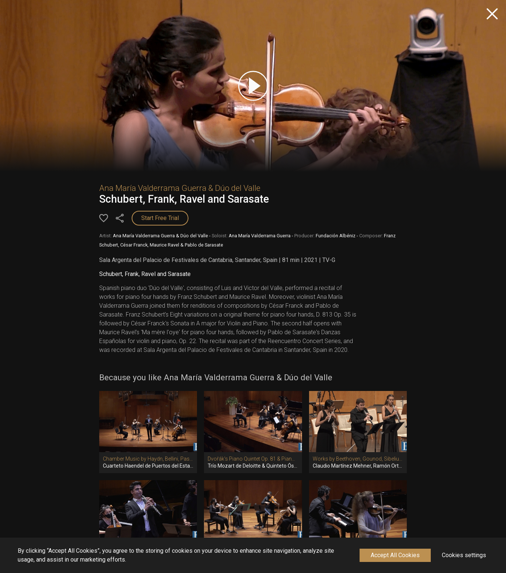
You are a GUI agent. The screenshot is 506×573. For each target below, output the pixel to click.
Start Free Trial (160, 217)
